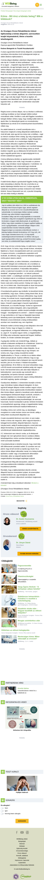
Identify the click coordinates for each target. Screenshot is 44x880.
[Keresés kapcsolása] (37, 5)
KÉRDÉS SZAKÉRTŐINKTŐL (30, 528)
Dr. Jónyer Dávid (23, 543)
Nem (6, 808)
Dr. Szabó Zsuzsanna (25, 519)
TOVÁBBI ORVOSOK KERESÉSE (29, 553)
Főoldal (3, 11)
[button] (17, 833)
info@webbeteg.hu (24, 869)
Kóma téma (9, 496)
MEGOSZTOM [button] (22, 501)
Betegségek (9, 11)
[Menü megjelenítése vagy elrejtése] (41, 4)
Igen (6, 811)
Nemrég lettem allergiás (12, 813)
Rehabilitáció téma (18, 496)
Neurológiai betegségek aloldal (22, 11)
